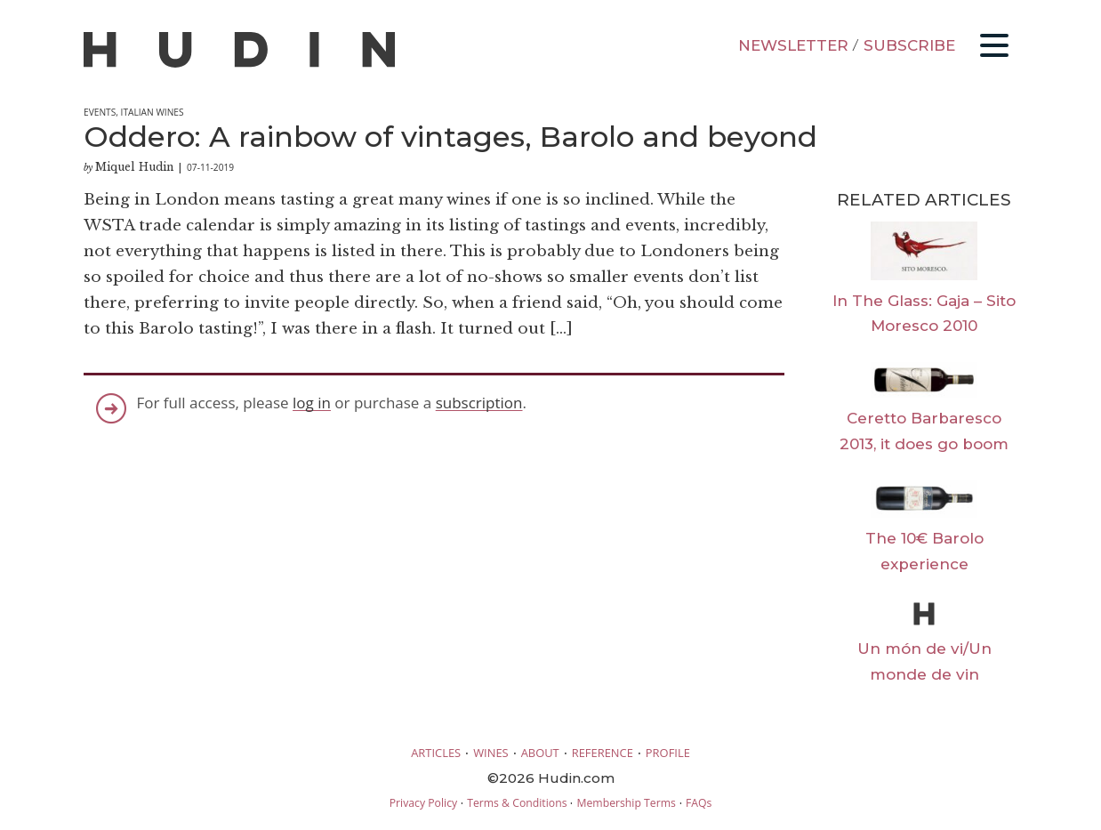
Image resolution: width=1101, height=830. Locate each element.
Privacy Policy (423, 802)
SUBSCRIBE (909, 45)
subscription (479, 402)
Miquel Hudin (134, 166)
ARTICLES (436, 753)
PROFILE (668, 753)
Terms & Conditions (517, 802)
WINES (491, 753)
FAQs (698, 802)
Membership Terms (625, 802)
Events (100, 112)
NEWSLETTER (793, 45)
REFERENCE (602, 753)
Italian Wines (152, 112)
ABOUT (540, 753)
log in (312, 402)
